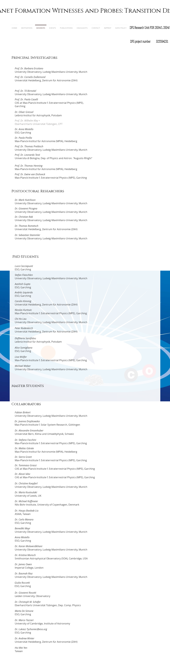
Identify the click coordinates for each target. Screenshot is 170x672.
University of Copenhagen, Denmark (58, 504)
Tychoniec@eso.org (37, 629)
